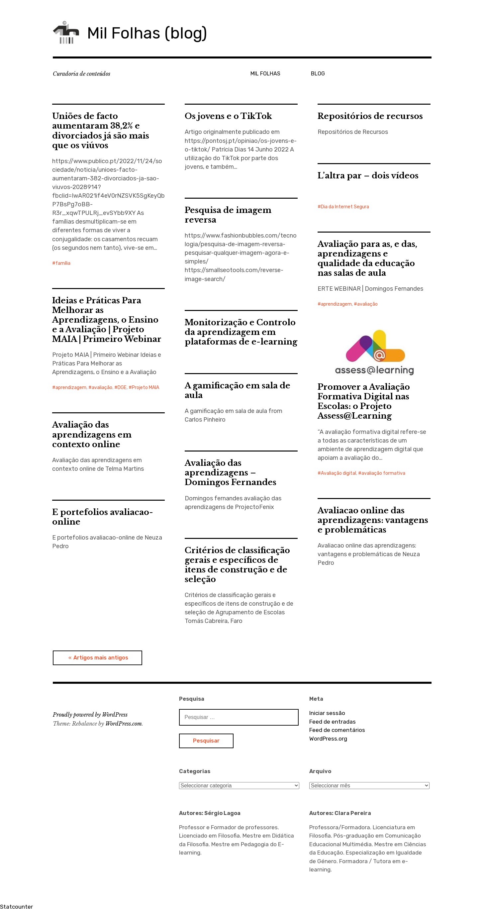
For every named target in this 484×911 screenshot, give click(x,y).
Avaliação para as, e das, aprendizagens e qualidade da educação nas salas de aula (367, 258)
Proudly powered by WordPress (90, 714)
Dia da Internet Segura (345, 207)
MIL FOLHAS (265, 73)
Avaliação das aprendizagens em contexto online (92, 434)
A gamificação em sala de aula (237, 390)
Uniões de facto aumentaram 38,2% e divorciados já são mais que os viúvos (100, 130)
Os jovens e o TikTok (228, 116)
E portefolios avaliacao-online (102, 517)
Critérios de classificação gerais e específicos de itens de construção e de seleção (237, 565)
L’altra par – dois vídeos (368, 175)
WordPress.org (328, 738)
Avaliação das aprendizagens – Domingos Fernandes (230, 472)
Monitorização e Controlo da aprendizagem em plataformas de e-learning (241, 332)
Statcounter (16, 906)
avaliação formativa (383, 473)
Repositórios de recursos (370, 116)
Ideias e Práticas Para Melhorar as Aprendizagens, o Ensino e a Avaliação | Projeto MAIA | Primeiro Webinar (106, 320)
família (62, 263)
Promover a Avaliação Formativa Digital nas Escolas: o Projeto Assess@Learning (364, 401)
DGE (122, 387)
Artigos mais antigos (100, 658)
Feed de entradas (332, 721)
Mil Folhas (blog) (147, 33)
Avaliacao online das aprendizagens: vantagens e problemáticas (373, 520)
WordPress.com (123, 723)
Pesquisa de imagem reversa (228, 215)
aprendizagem (336, 304)
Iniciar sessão (327, 713)
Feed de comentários (337, 730)
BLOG (318, 73)
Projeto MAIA (145, 387)
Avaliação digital (338, 473)
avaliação (367, 304)
